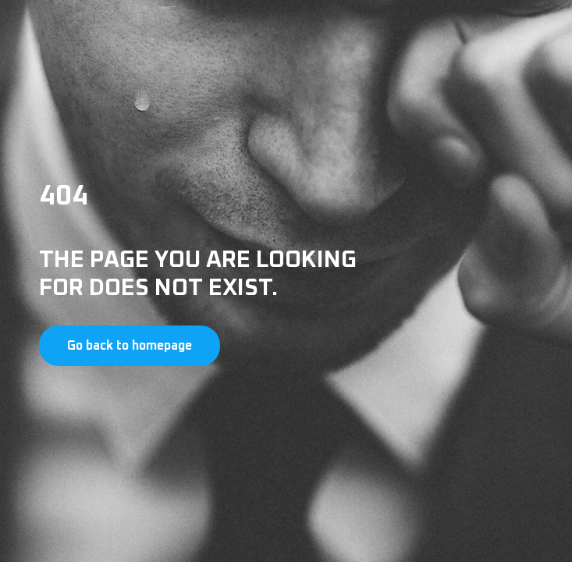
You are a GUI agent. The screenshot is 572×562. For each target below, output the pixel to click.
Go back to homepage (129, 346)
